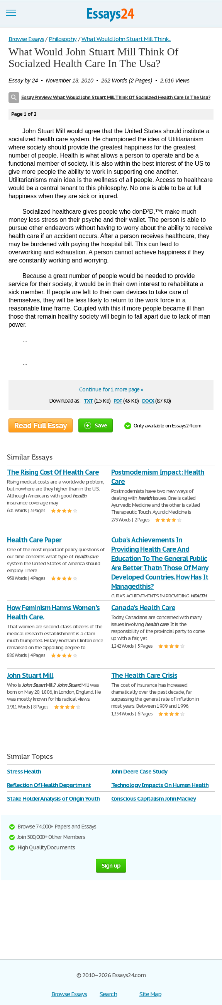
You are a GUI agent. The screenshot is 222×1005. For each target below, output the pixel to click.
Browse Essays (68, 994)
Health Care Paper (34, 539)
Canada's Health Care (143, 607)
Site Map (150, 994)
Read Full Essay (40, 425)
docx (148, 400)
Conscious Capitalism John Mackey (153, 798)
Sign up (111, 865)
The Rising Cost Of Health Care (53, 472)
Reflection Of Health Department (49, 785)
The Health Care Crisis (144, 675)
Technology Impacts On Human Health (160, 785)
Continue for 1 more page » (111, 389)
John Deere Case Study (139, 771)
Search (108, 994)
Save (95, 425)
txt (88, 400)
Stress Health (24, 771)
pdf (118, 400)
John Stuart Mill (30, 675)
